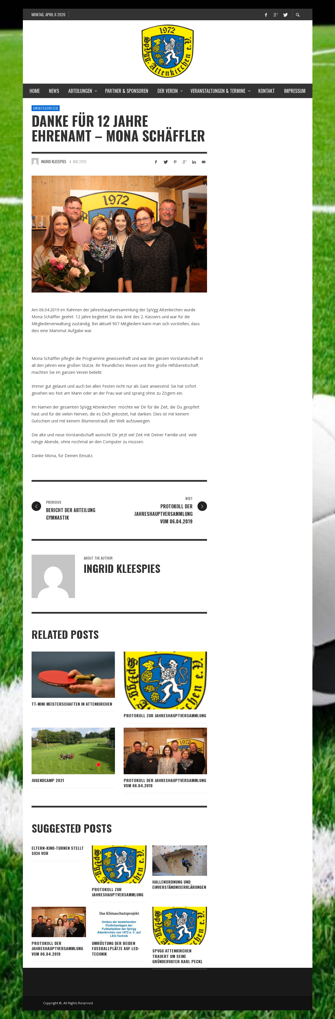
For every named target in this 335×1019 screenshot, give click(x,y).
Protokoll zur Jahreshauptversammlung (165, 715)
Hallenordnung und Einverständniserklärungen (179, 884)
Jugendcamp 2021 (48, 780)
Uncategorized (45, 108)
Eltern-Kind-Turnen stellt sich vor (58, 850)
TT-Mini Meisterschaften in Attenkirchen (72, 704)
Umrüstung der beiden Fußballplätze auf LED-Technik (116, 948)
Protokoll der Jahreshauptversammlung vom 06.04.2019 (165, 782)
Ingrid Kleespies (53, 161)
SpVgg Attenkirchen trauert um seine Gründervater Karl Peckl (177, 956)
